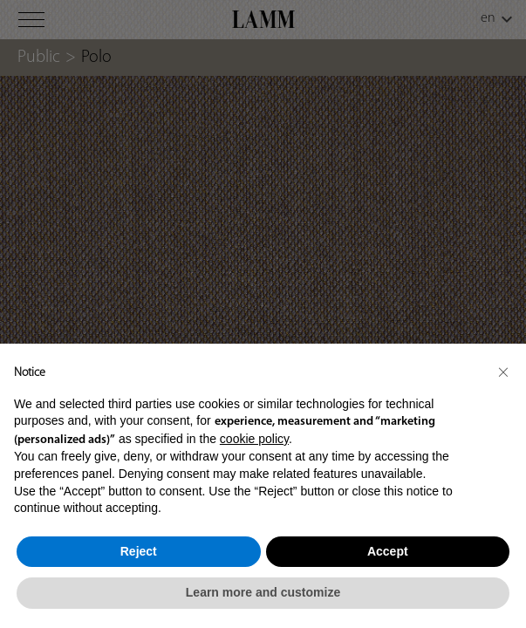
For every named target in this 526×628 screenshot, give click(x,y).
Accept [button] (387, 551)
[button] (503, 372)
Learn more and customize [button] (263, 592)
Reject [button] (138, 551)
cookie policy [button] (254, 439)
